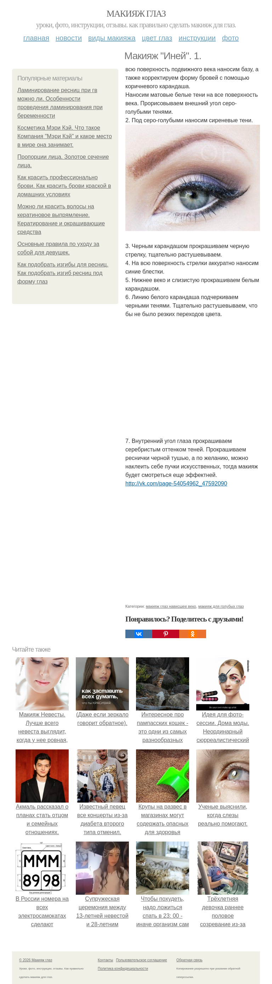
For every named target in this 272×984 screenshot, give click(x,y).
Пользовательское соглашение (141, 960)
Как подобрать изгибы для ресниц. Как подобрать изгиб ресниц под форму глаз (62, 273)
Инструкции (197, 38)
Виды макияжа (112, 38)
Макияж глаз (136, 14)
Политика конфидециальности (123, 969)
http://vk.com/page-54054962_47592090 (176, 483)
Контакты (105, 960)
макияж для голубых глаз (221, 606)
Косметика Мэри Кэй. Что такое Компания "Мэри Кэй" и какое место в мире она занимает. (64, 136)
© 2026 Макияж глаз (35, 960)
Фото (230, 38)
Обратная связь (189, 960)
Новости (69, 38)
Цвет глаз (157, 38)
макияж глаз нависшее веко (171, 606)
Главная (36, 38)
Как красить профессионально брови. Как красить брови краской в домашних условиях (64, 185)
